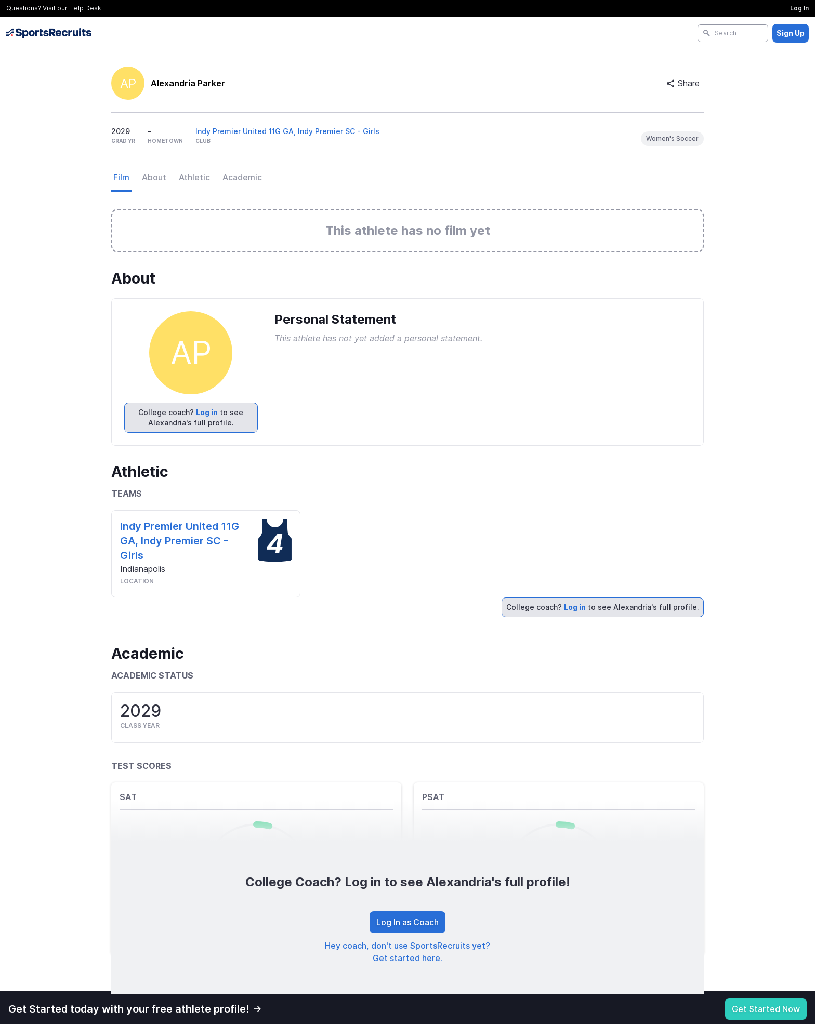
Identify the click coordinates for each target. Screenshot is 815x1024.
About (154, 177)
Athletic (194, 177)
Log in (207, 412)
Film (121, 177)
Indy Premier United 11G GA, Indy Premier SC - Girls (287, 131)
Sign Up (791, 33)
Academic (242, 177)
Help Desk (85, 8)
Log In (799, 8)
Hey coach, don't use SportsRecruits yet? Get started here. (407, 951)
